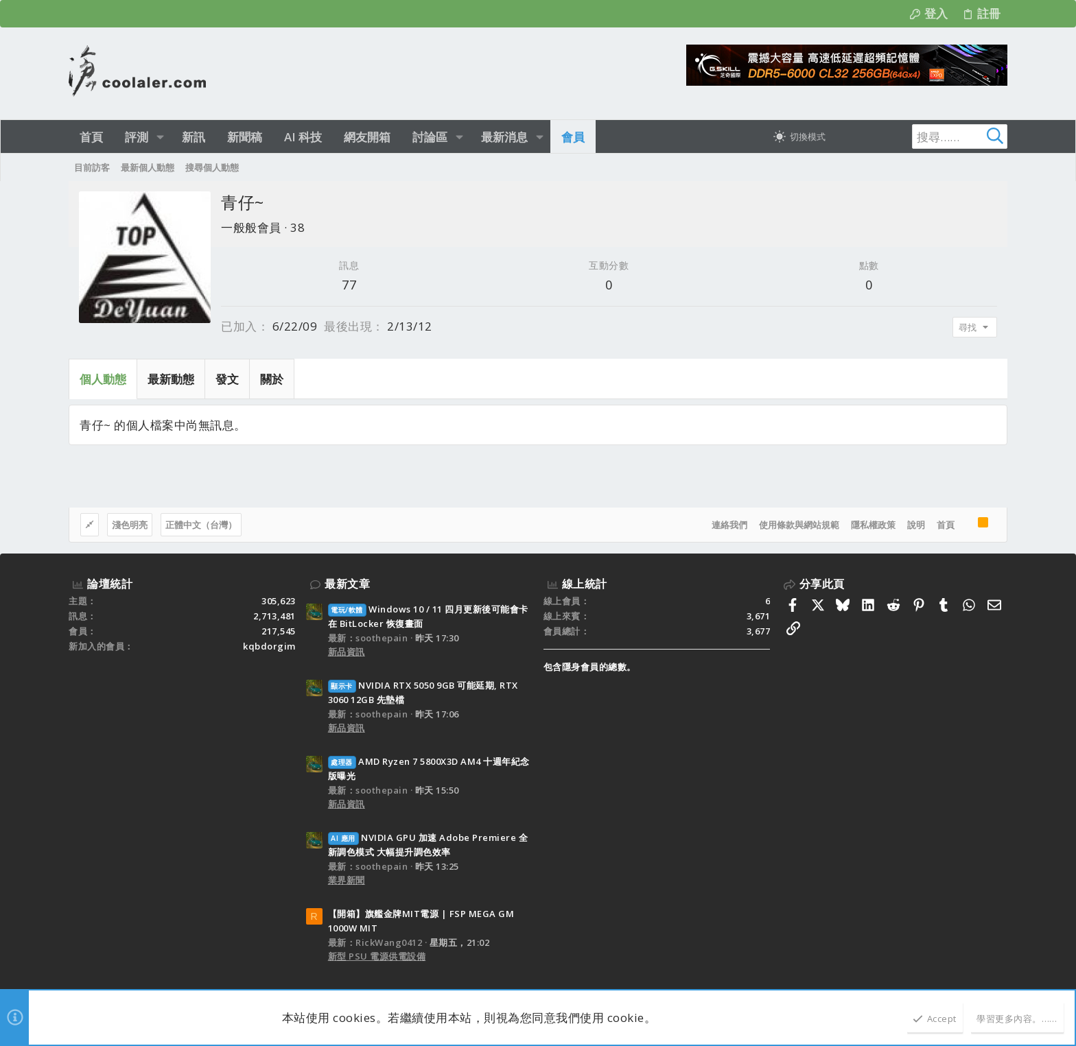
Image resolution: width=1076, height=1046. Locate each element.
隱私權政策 (873, 525)
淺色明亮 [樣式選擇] (130, 525)
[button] (160, 137)
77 (349, 284)
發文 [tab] (227, 379)
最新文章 (347, 583)
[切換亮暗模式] (799, 136)
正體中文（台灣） (201, 525)
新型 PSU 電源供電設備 (377, 956)
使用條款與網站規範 (799, 525)
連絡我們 (729, 525)
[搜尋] (922, 136)
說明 (916, 525)
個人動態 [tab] (103, 379)
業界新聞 (346, 880)
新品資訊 (346, 651)
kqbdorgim (269, 646)
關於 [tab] (271, 379)
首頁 (946, 525)
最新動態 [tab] (171, 379)
